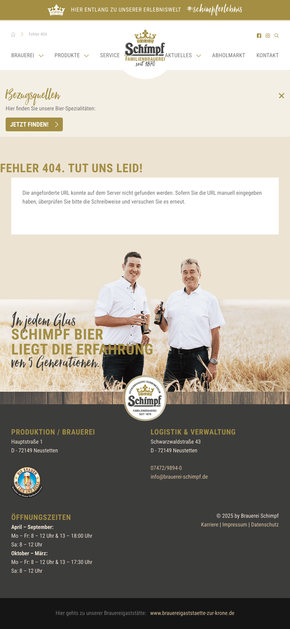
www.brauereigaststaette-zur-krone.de (192, 613)
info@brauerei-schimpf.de (179, 477)
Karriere (209, 524)
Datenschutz (265, 524)
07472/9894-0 (166, 468)
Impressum (234, 524)
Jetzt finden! (29, 124)
